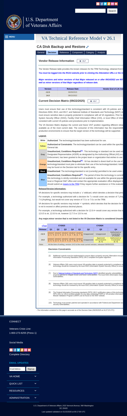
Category (90, 52)
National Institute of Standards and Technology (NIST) (78, 273)
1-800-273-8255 (17, 333)
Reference (64, 52)
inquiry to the (71, 184)
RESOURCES (16, 390)
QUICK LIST (15, 383)
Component (77, 52)
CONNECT (15, 321)
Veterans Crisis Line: (20, 328)
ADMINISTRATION (19, 398)
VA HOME (14, 376)
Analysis (101, 52)
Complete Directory (19, 354)
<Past (44, 226)
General (40, 52)
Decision (52, 52)
